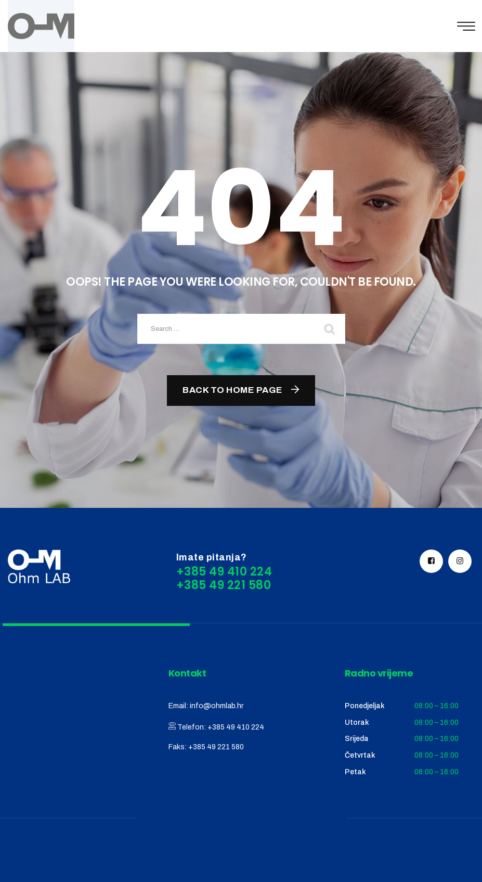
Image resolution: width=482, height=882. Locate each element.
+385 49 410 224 (235, 727)
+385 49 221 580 (216, 747)
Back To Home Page (233, 390)
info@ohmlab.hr (216, 706)
